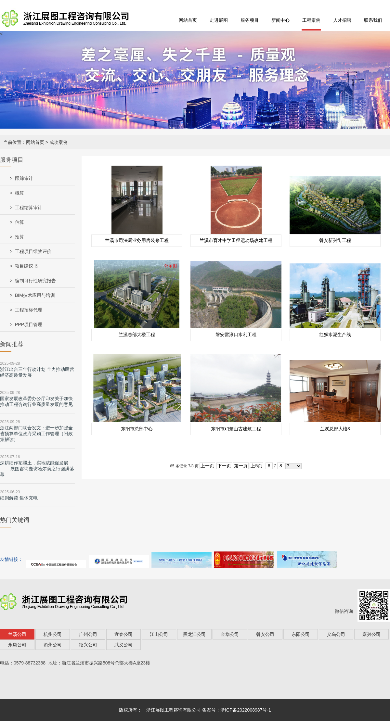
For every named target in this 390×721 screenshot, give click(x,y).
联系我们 (373, 20)
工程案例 (311, 20)
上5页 (256, 465)
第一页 (241, 465)
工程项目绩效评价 (33, 251)
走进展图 (219, 20)
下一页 (224, 465)
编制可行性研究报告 (35, 280)
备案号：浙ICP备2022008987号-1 (236, 710)
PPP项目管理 (28, 324)
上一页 (207, 465)
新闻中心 (280, 20)
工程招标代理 (28, 309)
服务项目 (249, 20)
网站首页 (188, 20)
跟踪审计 (24, 178)
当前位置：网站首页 (23, 142)
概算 (19, 193)
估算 (19, 222)
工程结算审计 (28, 207)
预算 (19, 236)
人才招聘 (342, 20)
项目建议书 (26, 266)
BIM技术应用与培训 (35, 295)
